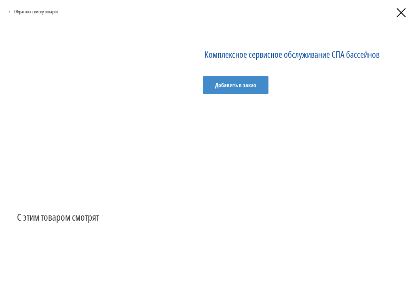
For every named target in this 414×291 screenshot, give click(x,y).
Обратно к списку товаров (36, 11)
